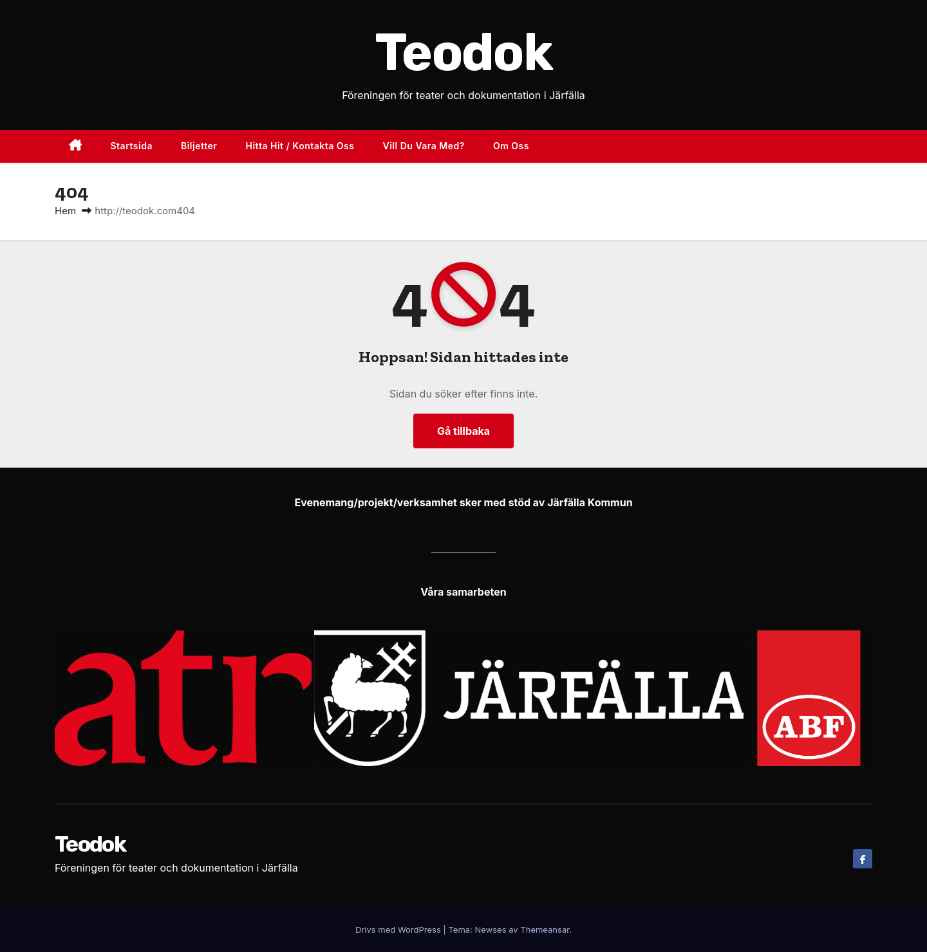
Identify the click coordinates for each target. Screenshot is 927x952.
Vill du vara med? (423, 145)
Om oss (511, 145)
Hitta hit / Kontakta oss (299, 145)
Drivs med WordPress (399, 929)
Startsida (132, 145)
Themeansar (544, 929)
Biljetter (199, 145)
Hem (65, 211)
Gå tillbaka (463, 431)
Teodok (463, 52)
